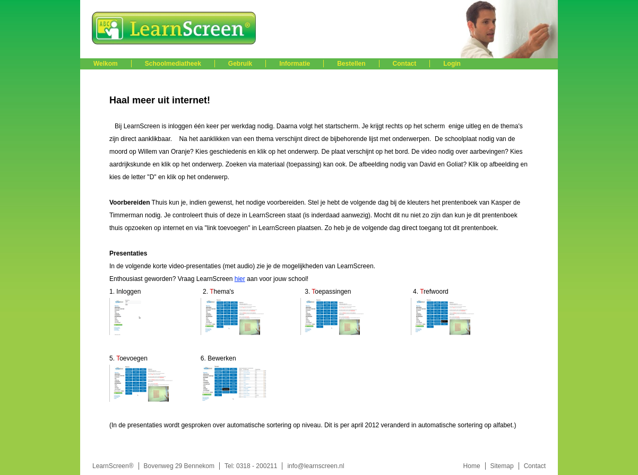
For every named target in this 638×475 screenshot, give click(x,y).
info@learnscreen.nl (315, 466)
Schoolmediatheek (173, 63)
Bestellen (351, 63)
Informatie (294, 63)
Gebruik (240, 63)
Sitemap (502, 466)
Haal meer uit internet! (159, 100)
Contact (405, 63)
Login (452, 63)
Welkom (105, 63)
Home (471, 466)
